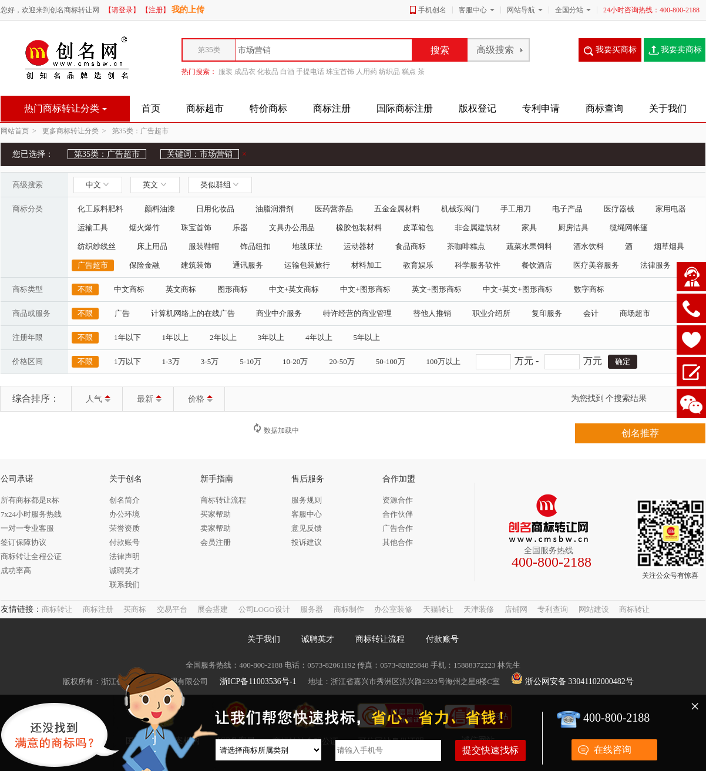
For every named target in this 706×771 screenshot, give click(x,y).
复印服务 (547, 313)
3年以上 (271, 337)
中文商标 (129, 289)
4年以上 (318, 337)
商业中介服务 (279, 313)
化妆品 (267, 72)
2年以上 (223, 337)
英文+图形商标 (437, 289)
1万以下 (127, 361)
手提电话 (310, 72)
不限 (85, 289)
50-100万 (390, 361)
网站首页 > (20, 131)
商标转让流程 (380, 639)
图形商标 (232, 289)
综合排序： (35, 398)
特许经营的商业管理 (357, 313)
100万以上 (443, 361)
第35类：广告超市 (140, 131)
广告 (122, 313)
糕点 (409, 72)
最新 (149, 399)
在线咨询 (612, 750)
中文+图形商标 (365, 289)
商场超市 (635, 313)
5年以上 (367, 337)
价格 (200, 399)
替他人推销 (432, 313)
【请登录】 (122, 10)
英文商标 (181, 289)
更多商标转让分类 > (76, 131)
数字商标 (589, 289)
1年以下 (127, 337)
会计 (591, 313)
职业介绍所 (491, 313)
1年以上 (175, 337)
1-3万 (171, 361)
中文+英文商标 (294, 289)
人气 (98, 399)
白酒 (287, 72)
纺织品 (389, 72)
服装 (225, 72)
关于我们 (263, 639)
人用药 (366, 72)
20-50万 (341, 361)
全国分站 (569, 10)
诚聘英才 (317, 639)
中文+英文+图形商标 (518, 289)
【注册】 (156, 10)
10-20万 (295, 361)
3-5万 (209, 361)
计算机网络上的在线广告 (193, 313)
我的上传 (188, 9)
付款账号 (442, 639)
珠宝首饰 (340, 72)
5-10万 (250, 361)
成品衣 (244, 72)
